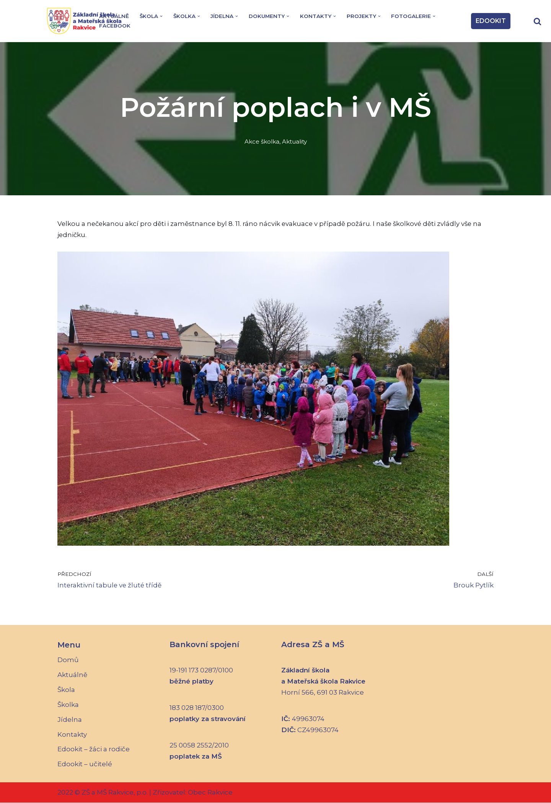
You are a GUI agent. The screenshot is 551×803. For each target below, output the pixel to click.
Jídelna (69, 720)
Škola (66, 690)
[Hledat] (537, 21)
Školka (68, 705)
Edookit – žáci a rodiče (93, 750)
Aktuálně (114, 16)
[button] (161, 16)
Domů (67, 660)
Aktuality (295, 141)
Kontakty (72, 735)
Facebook (114, 26)
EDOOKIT (491, 21)
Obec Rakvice (209, 793)
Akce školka (262, 141)
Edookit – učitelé (84, 765)
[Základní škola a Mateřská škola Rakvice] (86, 21)
